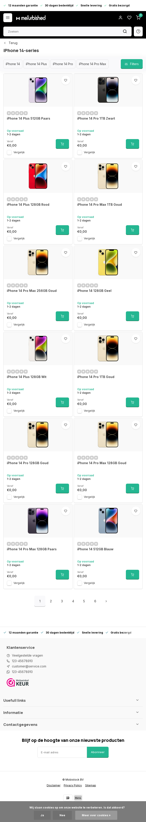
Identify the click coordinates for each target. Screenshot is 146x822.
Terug (10, 43)
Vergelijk (19, 152)
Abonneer (98, 752)
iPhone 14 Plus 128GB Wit (26, 377)
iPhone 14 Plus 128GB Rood (28, 204)
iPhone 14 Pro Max (92, 64)
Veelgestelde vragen (27, 655)
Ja (42, 815)
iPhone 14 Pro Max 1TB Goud (99, 204)
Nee (62, 815)
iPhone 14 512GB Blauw (95, 549)
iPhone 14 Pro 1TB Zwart (96, 118)
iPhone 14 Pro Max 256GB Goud (32, 291)
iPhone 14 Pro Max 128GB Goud (101, 463)
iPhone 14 (13, 64)
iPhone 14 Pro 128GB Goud (27, 463)
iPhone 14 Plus (36, 64)
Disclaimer (53, 785)
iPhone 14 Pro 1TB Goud (95, 377)
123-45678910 (22, 661)
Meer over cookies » (96, 815)
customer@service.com (29, 666)
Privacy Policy (73, 785)
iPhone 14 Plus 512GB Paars (28, 118)
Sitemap (90, 785)
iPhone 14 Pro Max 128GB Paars (32, 549)
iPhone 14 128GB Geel (94, 291)
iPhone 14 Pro (63, 64)
